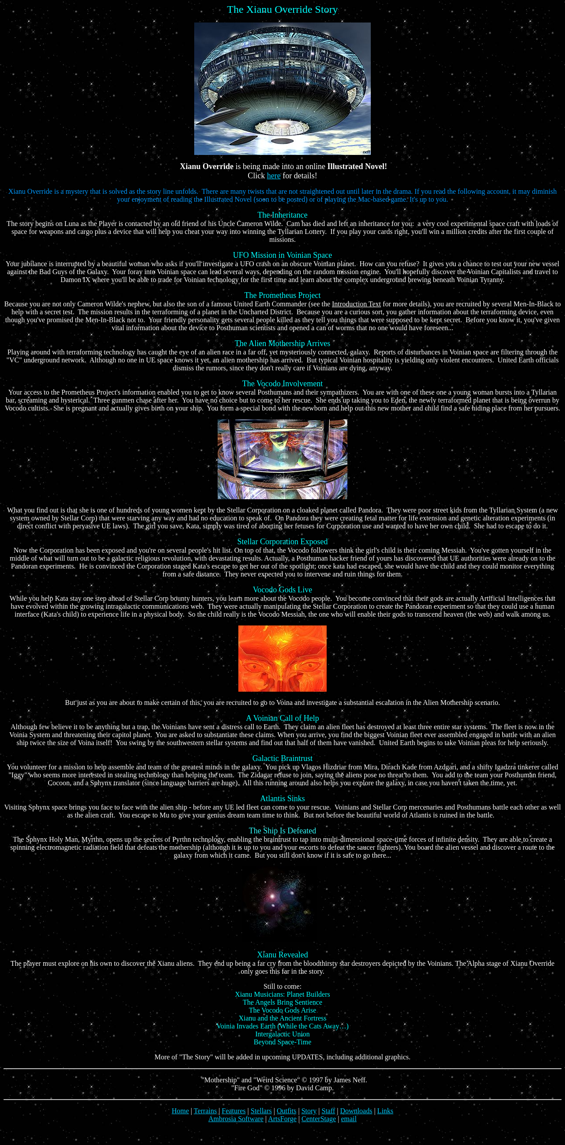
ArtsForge (282, 1118)
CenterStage (318, 1118)
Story (309, 1111)
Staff (328, 1111)
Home (180, 1111)
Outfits (286, 1111)
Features (233, 1111)
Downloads (356, 1111)
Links (385, 1111)
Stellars (261, 1111)
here (274, 175)
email (349, 1118)
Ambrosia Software (236, 1118)
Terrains (205, 1111)
